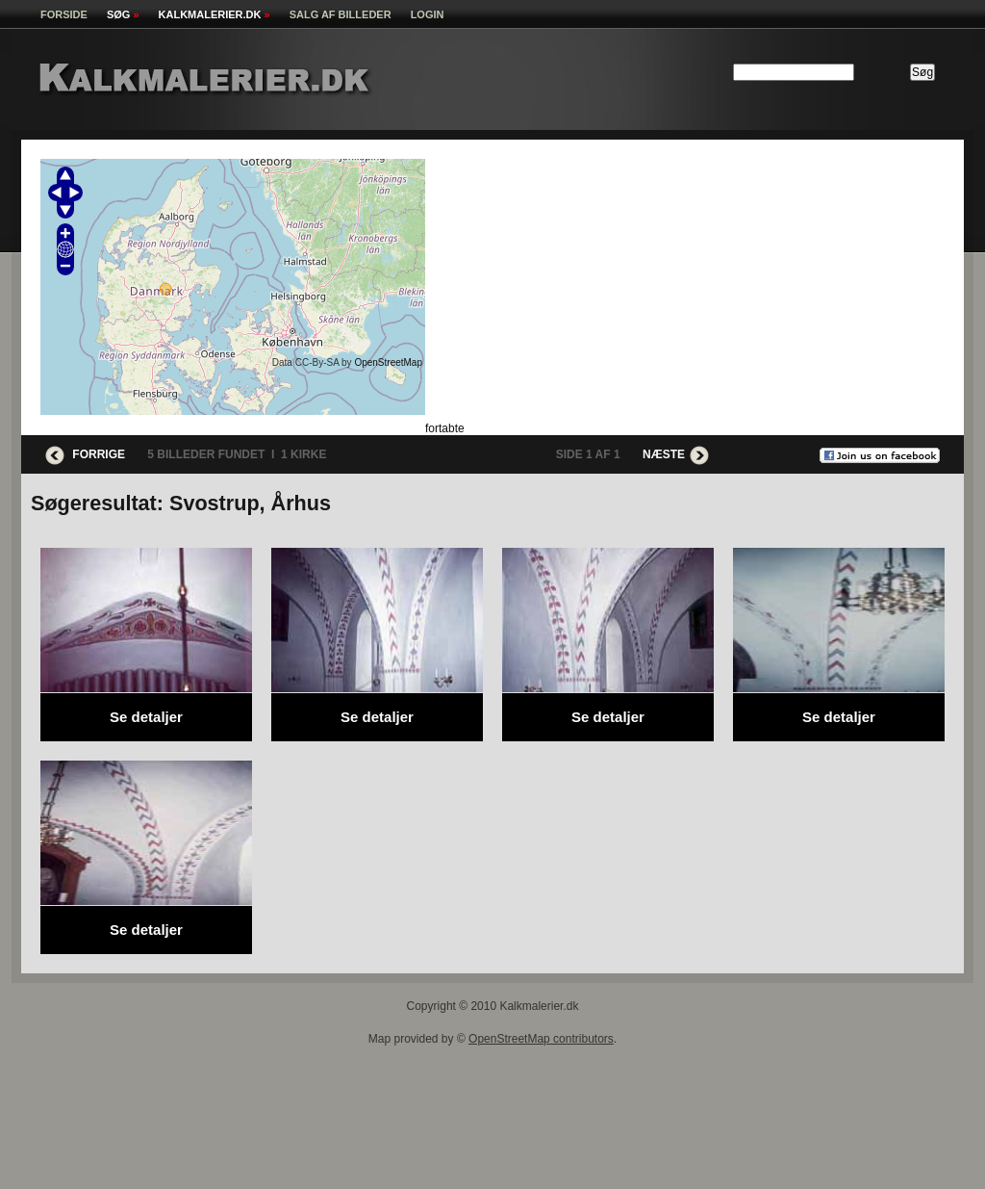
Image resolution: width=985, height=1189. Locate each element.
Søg (123, 14)
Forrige (85, 454)
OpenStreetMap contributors (541, 1039)
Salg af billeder (340, 14)
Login (427, 14)
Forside (64, 14)
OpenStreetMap (388, 362)
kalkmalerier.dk (214, 14)
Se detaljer (146, 717)
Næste (676, 454)
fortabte (445, 428)
